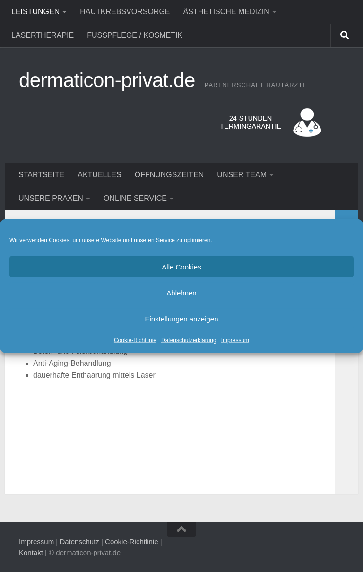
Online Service (135, 198)
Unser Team (242, 175)
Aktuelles (99, 175)
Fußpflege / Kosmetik (134, 35)
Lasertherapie (42, 35)
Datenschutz (79, 541)
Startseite (41, 175)
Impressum (235, 340)
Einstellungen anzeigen (181, 318)
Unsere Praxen (50, 198)
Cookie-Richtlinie (135, 340)
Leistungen (35, 12)
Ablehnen (181, 292)
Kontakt (31, 552)
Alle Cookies (181, 266)
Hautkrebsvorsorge (125, 12)
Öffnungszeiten (169, 175)
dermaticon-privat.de (107, 80)
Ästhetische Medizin (226, 12)
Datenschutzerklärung (188, 340)
